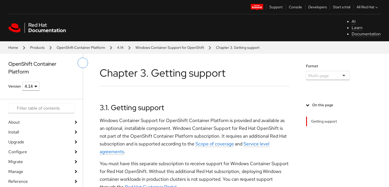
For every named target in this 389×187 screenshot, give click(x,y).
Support (276, 7)
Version (14, 86)
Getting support (324, 121)
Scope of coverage (214, 144)
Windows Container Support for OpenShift (169, 47)
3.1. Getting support (132, 107)
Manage (15, 171)
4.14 (120, 47)
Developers (317, 7)
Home (13, 47)
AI (354, 21)
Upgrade (16, 142)
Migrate (15, 161)
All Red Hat (368, 7)
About (14, 122)
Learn (357, 27)
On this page (322, 105)
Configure (17, 152)
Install (13, 132)
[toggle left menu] (83, 63)
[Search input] (41, 108)
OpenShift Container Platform (81, 47)
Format (312, 66)
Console (295, 7)
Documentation (366, 34)
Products (37, 47)
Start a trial (341, 7)
